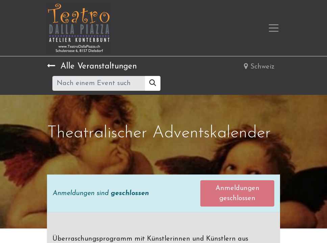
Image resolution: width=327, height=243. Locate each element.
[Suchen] (152, 83)
